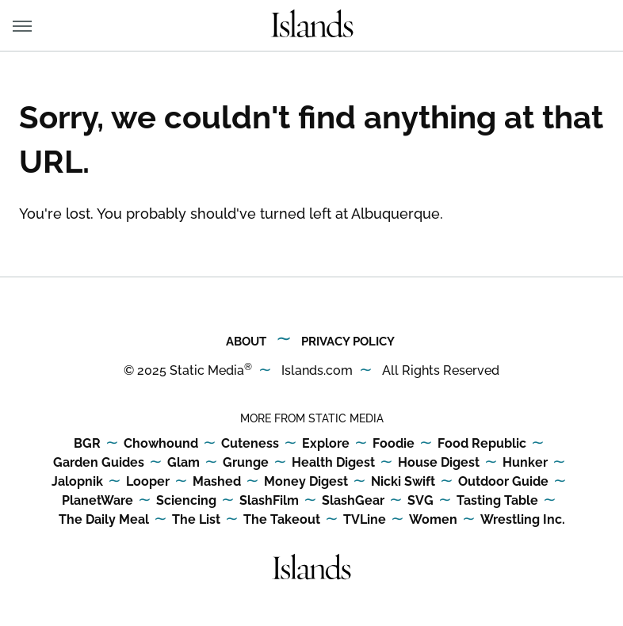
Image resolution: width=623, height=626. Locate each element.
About (246, 341)
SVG (420, 501)
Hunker (525, 463)
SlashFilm (269, 501)
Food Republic (482, 444)
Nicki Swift (403, 482)
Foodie (394, 444)
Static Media (207, 370)
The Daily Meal (104, 520)
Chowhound (161, 444)
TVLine (364, 520)
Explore (326, 444)
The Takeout (281, 520)
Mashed (217, 482)
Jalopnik (77, 482)
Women (433, 520)
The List (196, 520)
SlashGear (353, 501)
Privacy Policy (348, 341)
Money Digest (306, 482)
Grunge (246, 463)
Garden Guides (98, 463)
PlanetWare (97, 501)
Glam (183, 463)
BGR (87, 444)
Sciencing (186, 501)
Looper (148, 482)
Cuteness (250, 444)
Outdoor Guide (503, 482)
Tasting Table (497, 501)
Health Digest (333, 463)
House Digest (439, 463)
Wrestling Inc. (522, 520)
